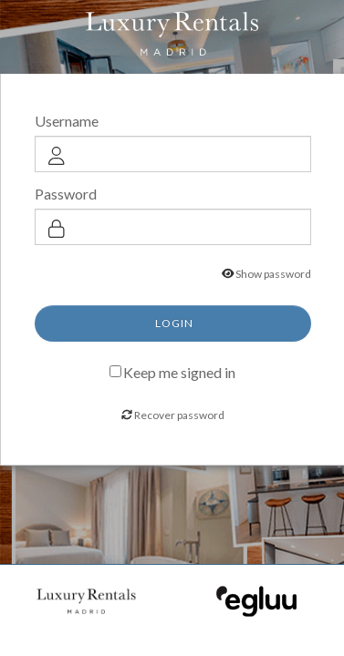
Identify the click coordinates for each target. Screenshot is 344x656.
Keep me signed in (179, 371)
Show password (273, 274)
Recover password (179, 415)
